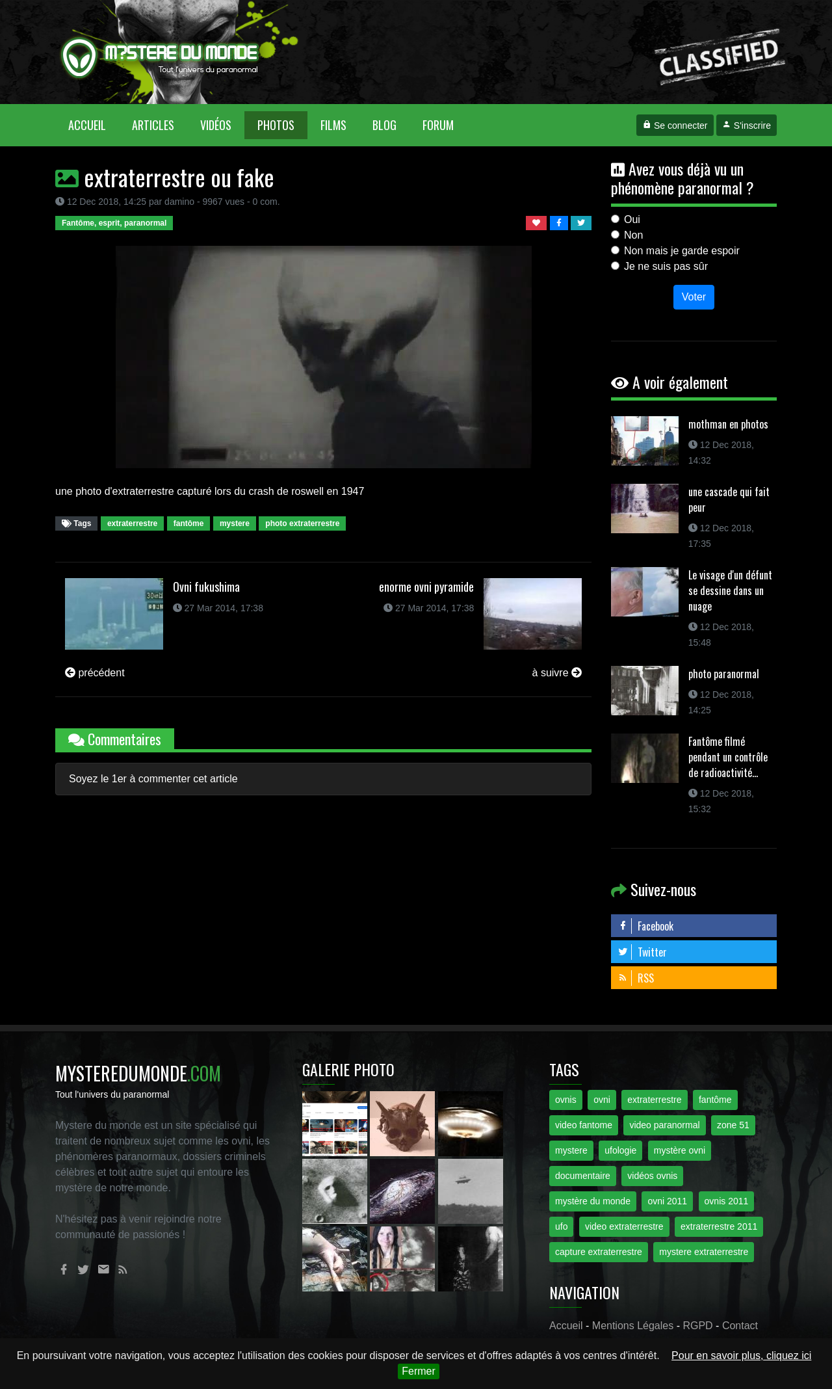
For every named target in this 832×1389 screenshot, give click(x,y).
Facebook (645, 926)
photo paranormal (723, 673)
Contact (740, 1325)
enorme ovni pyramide (426, 586)
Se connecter (674, 125)
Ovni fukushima (206, 586)
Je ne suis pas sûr (666, 266)
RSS (636, 978)
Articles (153, 124)
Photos (275, 124)
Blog (384, 124)
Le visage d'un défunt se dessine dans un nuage (730, 590)
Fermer (419, 1371)
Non (633, 235)
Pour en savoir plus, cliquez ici (741, 1355)
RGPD (697, 1325)
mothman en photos (728, 424)
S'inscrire (746, 125)
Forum (438, 124)
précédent (95, 672)
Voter (694, 296)
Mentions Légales (632, 1325)
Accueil (93, 124)
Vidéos (215, 124)
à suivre (557, 672)
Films (333, 124)
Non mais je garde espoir (682, 250)
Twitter (642, 952)
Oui (632, 219)
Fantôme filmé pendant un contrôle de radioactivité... (728, 757)
